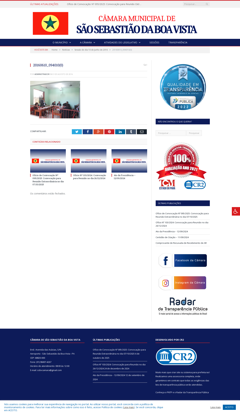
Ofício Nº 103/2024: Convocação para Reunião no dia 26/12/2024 (89, 177)
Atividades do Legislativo (120, 42)
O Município (60, 42)
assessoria (178, 376)
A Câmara (86, 42)
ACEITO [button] (229, 407)
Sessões (154, 42)
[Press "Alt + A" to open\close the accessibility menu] (236, 211)
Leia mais (129, 407)
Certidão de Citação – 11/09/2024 (172, 237)
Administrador (42, 74)
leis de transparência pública (170, 384)
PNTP (169, 392)
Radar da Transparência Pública (192, 392)
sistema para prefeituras (196, 372)
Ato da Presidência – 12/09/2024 (125, 177)
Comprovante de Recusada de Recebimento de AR (181, 242)
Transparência (177, 42)
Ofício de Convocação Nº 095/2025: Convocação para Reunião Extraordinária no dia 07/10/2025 (105, 4)
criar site (176, 372)
